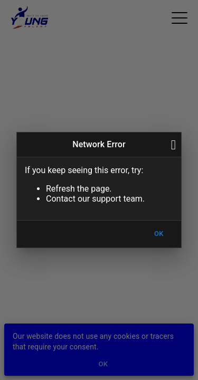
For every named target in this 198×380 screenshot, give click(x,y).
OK (159, 234)
